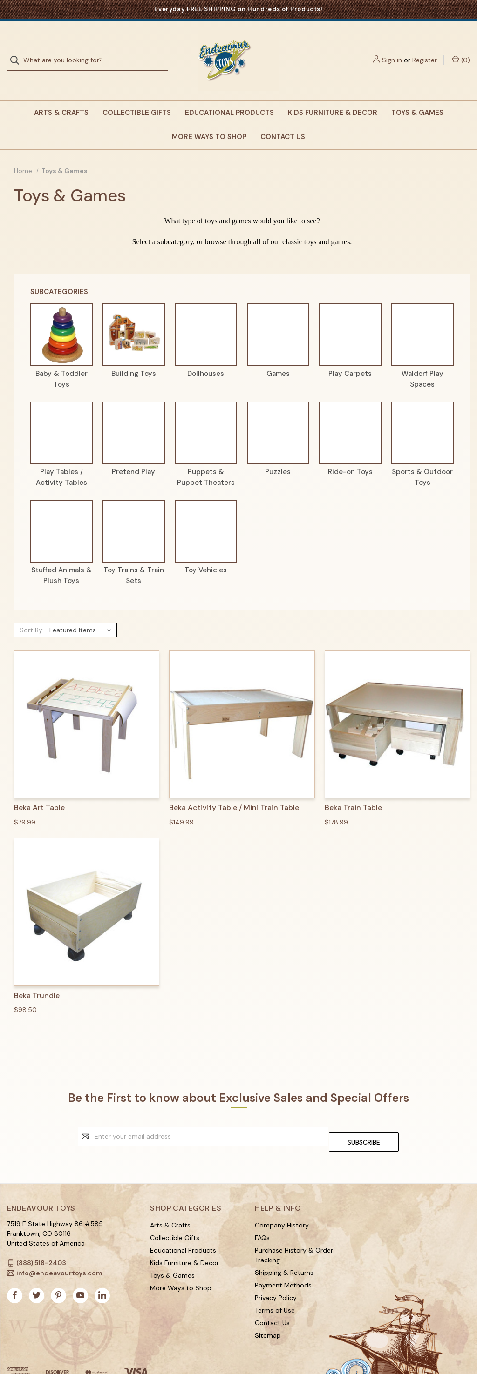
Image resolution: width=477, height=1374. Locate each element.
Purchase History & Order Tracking (294, 1231)
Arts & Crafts (61, 94)
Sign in (392, 51)
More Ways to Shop (209, 118)
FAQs (262, 1214)
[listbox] (82, 611)
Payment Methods (283, 1261)
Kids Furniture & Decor (332, 94)
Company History (282, 1201)
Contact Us (282, 118)
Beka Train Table (353, 789)
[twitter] (37, 1271)
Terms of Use (275, 1286)
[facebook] (15, 1271)
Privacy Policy (276, 1274)
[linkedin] (102, 1271)
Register (424, 51)
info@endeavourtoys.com (59, 1249)
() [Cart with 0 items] (461, 50)
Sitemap (268, 1311)
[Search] (17, 50)
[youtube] (80, 1271)
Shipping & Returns (284, 1249)
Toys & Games (417, 94)
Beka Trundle (37, 977)
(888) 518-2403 (41, 1239)
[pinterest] (58, 1271)
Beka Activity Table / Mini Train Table (234, 789)
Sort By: (32, 611)
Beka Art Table (39, 789)
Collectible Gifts (136, 94)
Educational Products (229, 94)
